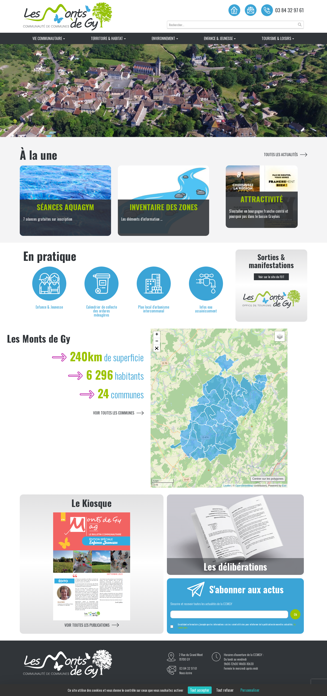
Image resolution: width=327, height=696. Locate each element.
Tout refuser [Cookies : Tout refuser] (225, 690)
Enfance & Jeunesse (220, 38)
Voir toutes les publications (86, 625)
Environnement (165, 38)
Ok (295, 614)
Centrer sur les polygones (267, 478)
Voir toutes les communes (113, 413)
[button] (156, 348)
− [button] (156, 341)
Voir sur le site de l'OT (271, 276)
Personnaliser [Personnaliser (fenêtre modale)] (250, 690)
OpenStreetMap (244, 485)
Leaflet (227, 485)
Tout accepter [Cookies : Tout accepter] (199, 690)
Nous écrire (185, 673)
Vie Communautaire (48, 38)
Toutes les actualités (281, 154)
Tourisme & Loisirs (278, 38)
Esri (284, 485)
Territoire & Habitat (108, 38)
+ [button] (156, 334)
